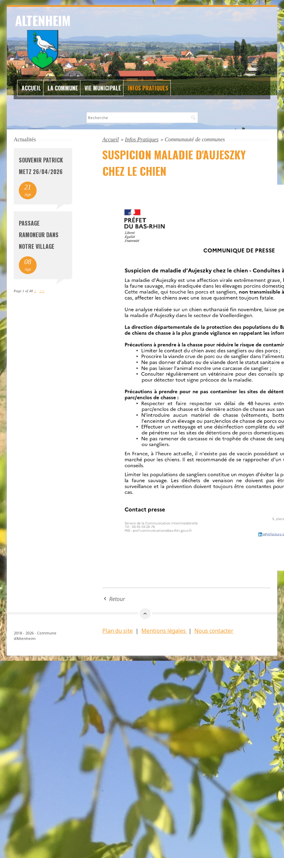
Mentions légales (164, 630)
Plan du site (117, 630)
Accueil (31, 88)
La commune (63, 88)
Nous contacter (213, 630)
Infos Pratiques (148, 88)
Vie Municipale (103, 88)
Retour (117, 599)
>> (41, 291)
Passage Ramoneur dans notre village (39, 235)
